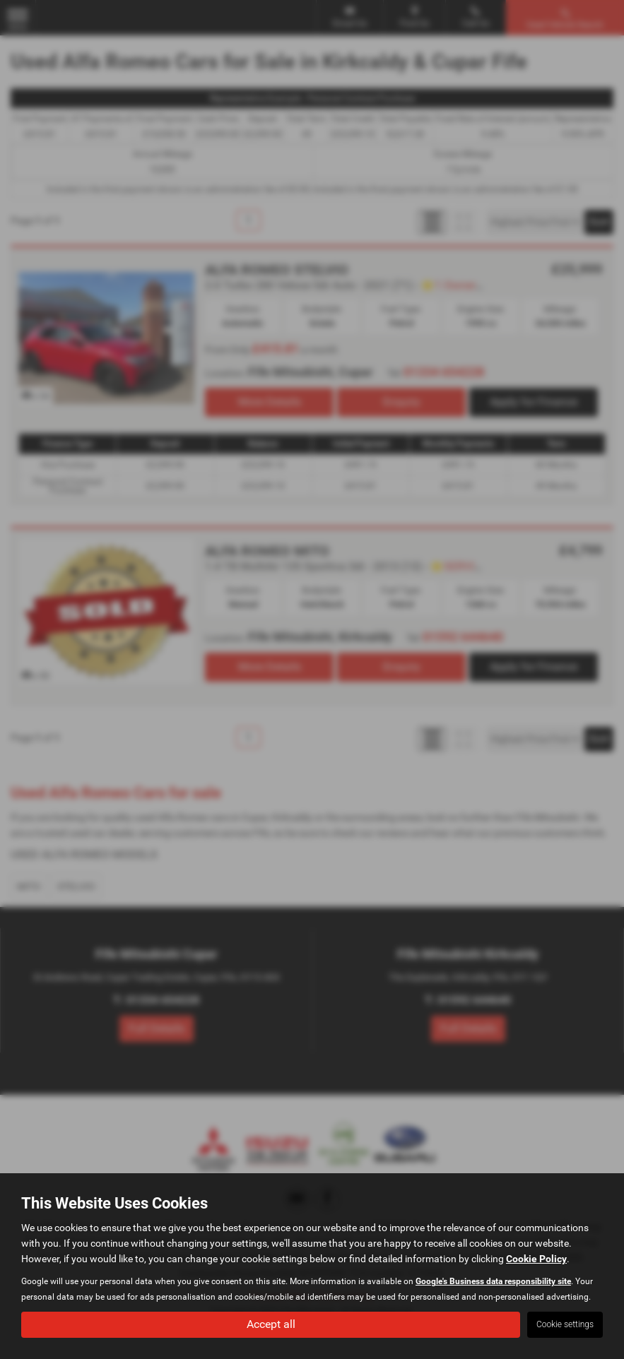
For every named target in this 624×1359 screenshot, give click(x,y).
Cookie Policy (536, 1258)
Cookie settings (565, 1324)
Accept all (271, 1324)
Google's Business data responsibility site (493, 1281)
